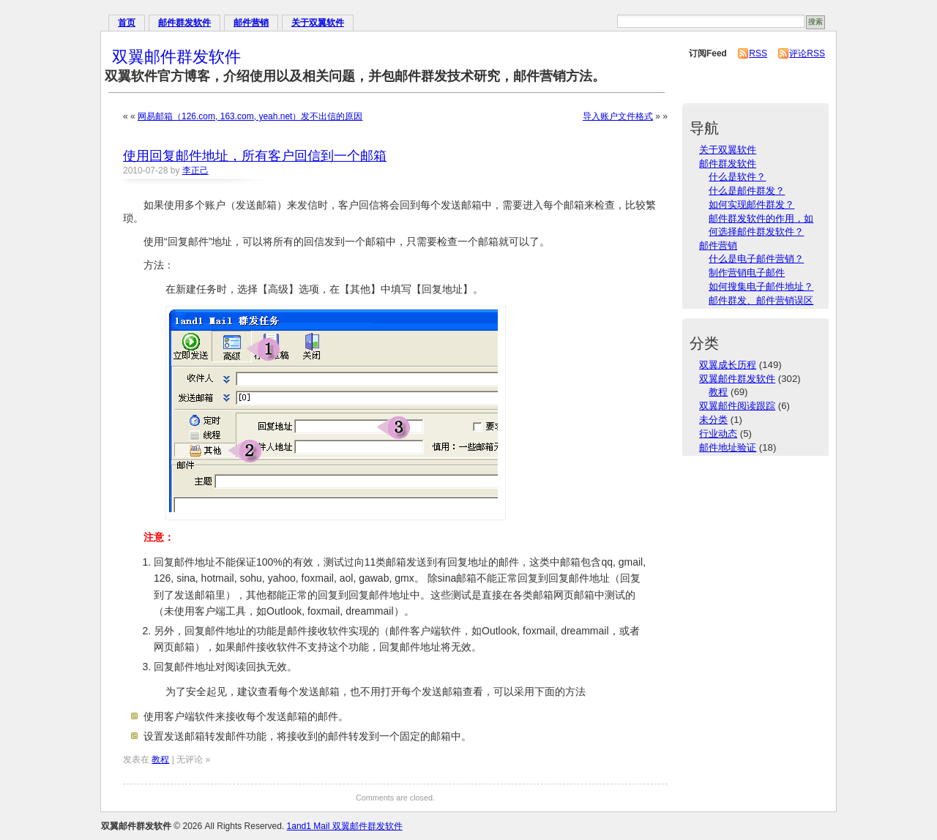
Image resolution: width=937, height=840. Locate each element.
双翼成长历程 (727, 364)
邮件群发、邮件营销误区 (761, 300)
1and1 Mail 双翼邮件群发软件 (345, 826)
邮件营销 (251, 23)
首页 (126, 23)
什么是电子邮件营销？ (756, 258)
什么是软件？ (737, 176)
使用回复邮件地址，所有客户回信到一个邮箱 (255, 156)
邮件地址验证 (727, 447)
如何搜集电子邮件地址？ (761, 286)
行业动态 (718, 433)
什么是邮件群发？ (747, 190)
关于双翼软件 (317, 23)
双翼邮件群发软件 (176, 57)
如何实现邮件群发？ (751, 204)
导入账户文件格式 (618, 116)
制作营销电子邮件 (747, 272)
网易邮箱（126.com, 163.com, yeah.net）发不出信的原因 (250, 116)
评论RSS (807, 53)
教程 (160, 759)
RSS (758, 53)
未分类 (713, 419)
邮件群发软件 (184, 23)
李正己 (195, 170)
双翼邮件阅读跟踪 (737, 405)
